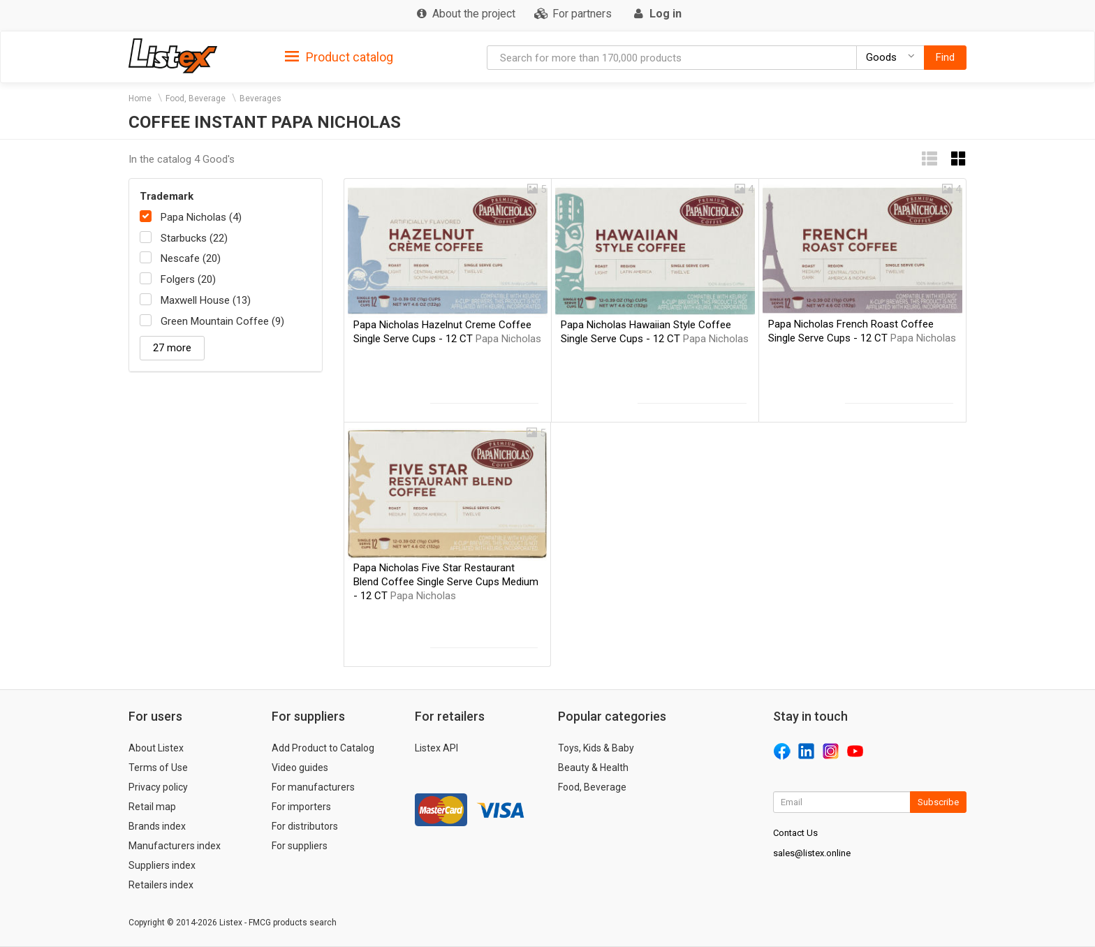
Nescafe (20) (191, 258)
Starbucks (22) (194, 238)
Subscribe (938, 802)
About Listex (156, 748)
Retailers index (160, 884)
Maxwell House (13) (206, 300)
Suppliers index (162, 865)
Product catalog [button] (339, 57)
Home (140, 98)
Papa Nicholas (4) (201, 217)
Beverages (260, 98)
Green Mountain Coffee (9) (222, 321)
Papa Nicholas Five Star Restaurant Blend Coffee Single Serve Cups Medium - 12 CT (445, 581)
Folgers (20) (188, 279)
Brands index (157, 826)
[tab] (339, 56)
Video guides (300, 767)
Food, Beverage (196, 98)
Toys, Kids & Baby (596, 748)
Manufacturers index (174, 845)
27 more (172, 348)
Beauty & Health (593, 767)
